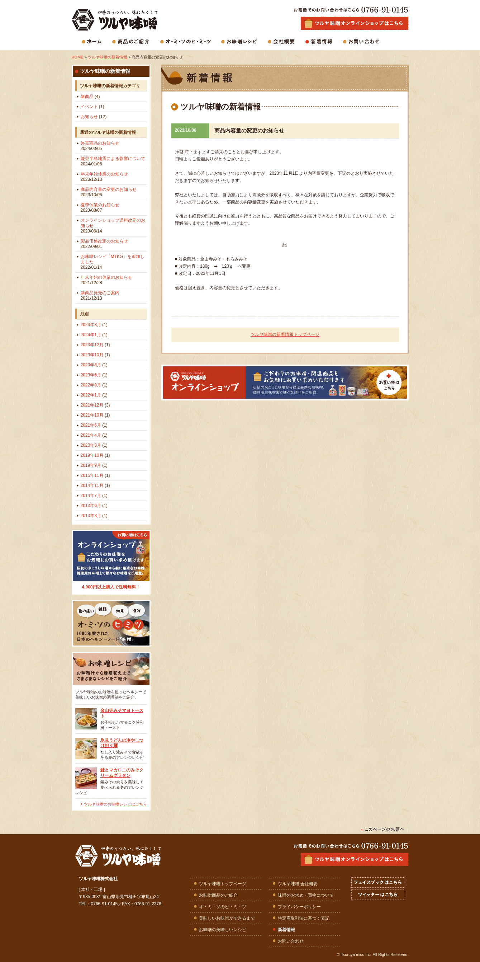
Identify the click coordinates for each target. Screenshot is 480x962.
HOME (78, 57)
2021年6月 (94, 425)
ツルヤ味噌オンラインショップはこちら (354, 859)
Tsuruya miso (352, 954)
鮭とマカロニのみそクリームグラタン (121, 773)
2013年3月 (94, 515)
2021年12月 (95, 405)
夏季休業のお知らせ (100, 207)
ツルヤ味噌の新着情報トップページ (285, 334)
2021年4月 (94, 435)
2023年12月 (95, 344)
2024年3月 (94, 324)
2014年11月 (95, 485)
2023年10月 (95, 354)
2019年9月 (94, 465)
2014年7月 (94, 495)
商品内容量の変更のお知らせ (109, 192)
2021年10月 (95, 415)
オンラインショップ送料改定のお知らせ (113, 226)
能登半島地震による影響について (113, 161)
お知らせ (94, 116)
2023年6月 (94, 374)
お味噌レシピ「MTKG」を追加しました (113, 262)
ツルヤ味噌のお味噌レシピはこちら (115, 804)
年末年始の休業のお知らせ (106, 280)
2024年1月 (94, 334)
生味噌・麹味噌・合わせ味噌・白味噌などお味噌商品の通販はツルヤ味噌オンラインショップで (354, 23)
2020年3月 (94, 445)
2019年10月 (95, 455)
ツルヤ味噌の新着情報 (107, 57)
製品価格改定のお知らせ (104, 244)
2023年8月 (94, 364)
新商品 (90, 96)
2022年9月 (94, 385)
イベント (92, 106)
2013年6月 (94, 505)
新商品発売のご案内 (100, 295)
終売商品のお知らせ (100, 146)
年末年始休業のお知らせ (104, 177)
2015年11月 (95, 475)
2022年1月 (94, 395)
